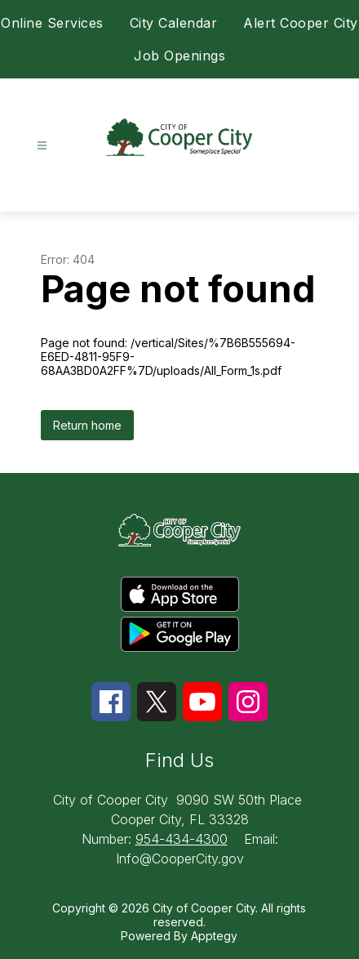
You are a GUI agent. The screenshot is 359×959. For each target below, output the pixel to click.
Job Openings (179, 55)
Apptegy (214, 936)
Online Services (52, 23)
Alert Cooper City (300, 23)
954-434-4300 (181, 839)
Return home (87, 425)
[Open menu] (42, 145)
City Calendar (174, 23)
